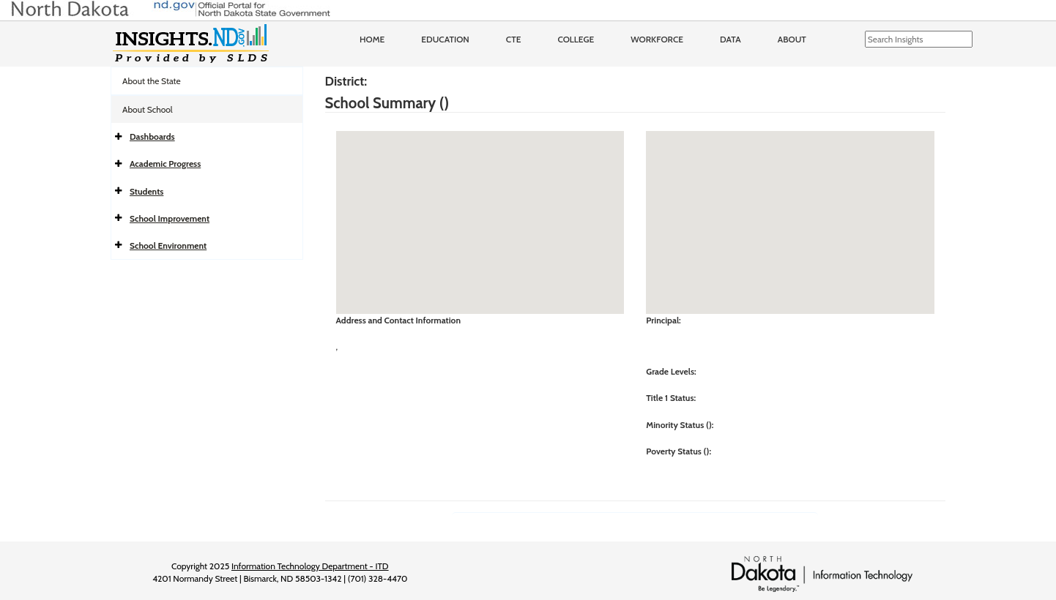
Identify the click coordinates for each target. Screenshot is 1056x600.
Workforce (657, 39)
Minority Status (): (679, 424)
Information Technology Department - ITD (310, 565)
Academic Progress (165, 163)
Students (146, 191)
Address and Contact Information (398, 320)
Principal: (663, 320)
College (575, 39)
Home (372, 39)
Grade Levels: (671, 371)
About (792, 39)
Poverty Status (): (678, 451)
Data (730, 39)
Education (445, 39)
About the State (151, 80)
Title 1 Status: (671, 397)
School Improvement (169, 218)
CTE (513, 39)
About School (147, 109)
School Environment (168, 245)
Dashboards (152, 136)
